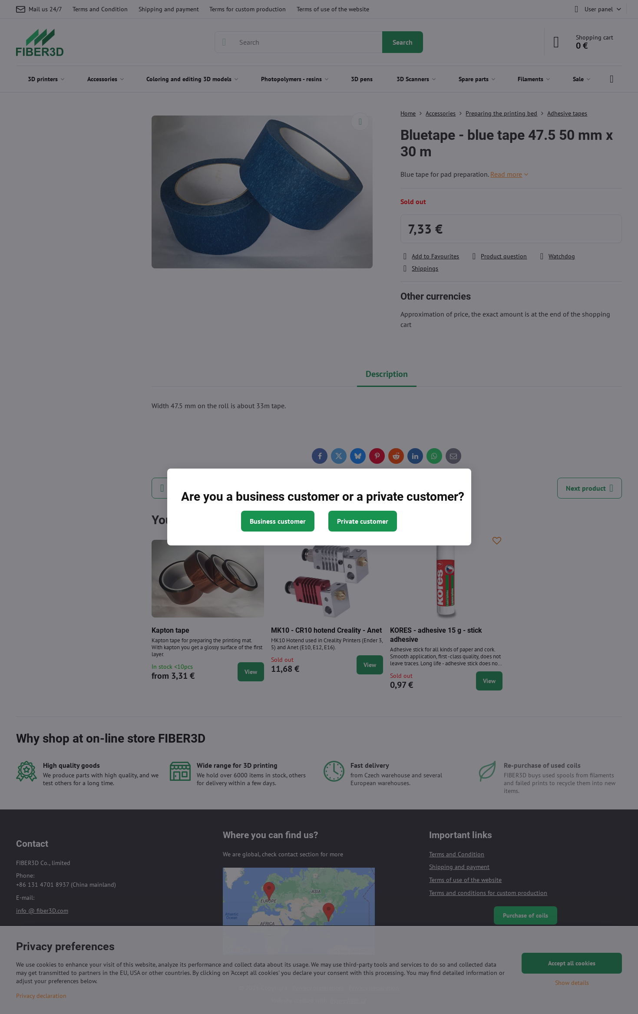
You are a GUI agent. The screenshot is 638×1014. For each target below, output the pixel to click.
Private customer (362, 521)
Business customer (278, 521)
